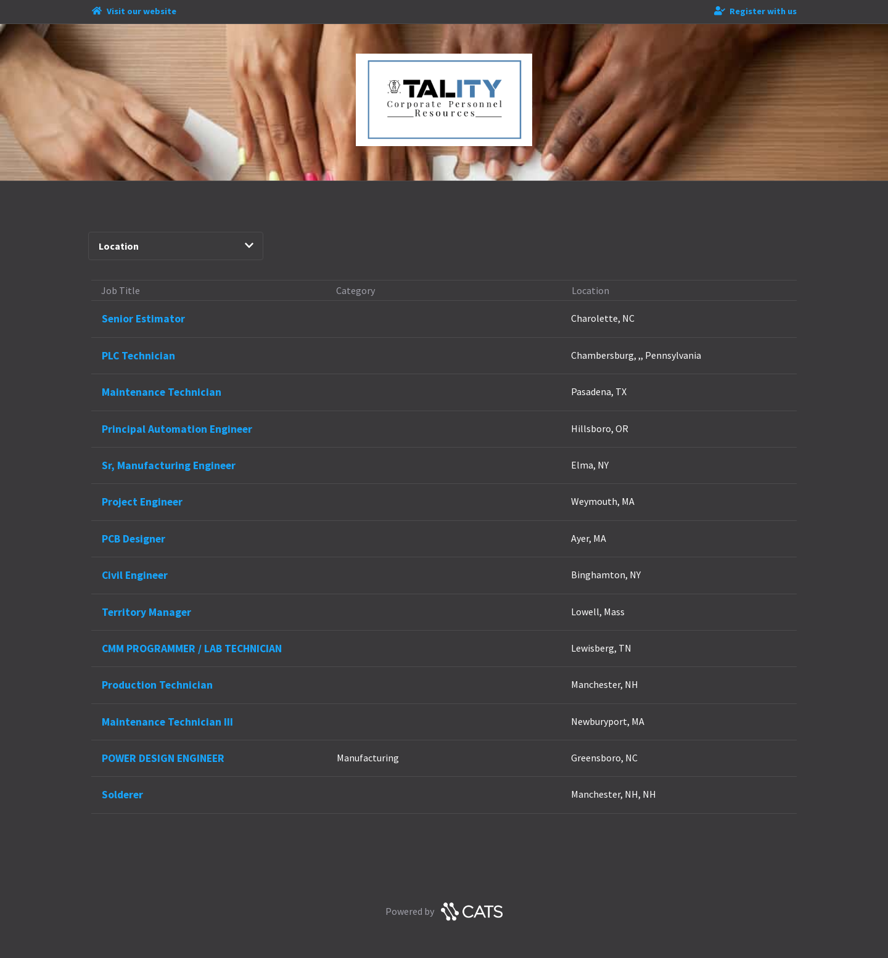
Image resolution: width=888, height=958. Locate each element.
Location (176, 246)
